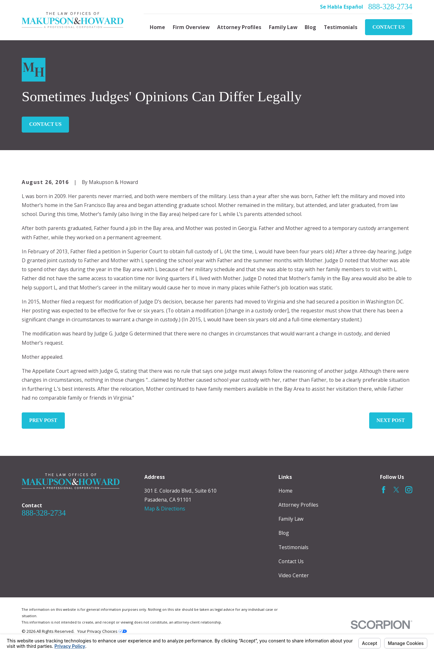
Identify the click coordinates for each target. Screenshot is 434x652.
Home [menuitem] (157, 27)
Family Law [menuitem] (283, 27)
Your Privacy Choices (102, 631)
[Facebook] (383, 489)
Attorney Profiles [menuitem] (239, 27)
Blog (283, 532)
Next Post (391, 420)
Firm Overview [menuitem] (191, 27)
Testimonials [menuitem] (340, 27)
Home (285, 490)
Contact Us (388, 27)
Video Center (293, 575)
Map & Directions (164, 508)
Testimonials (293, 547)
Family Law (290, 518)
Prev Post (43, 420)
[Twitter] (396, 489)
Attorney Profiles (298, 504)
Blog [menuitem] (310, 27)
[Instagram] (408, 489)
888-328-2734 (390, 7)
